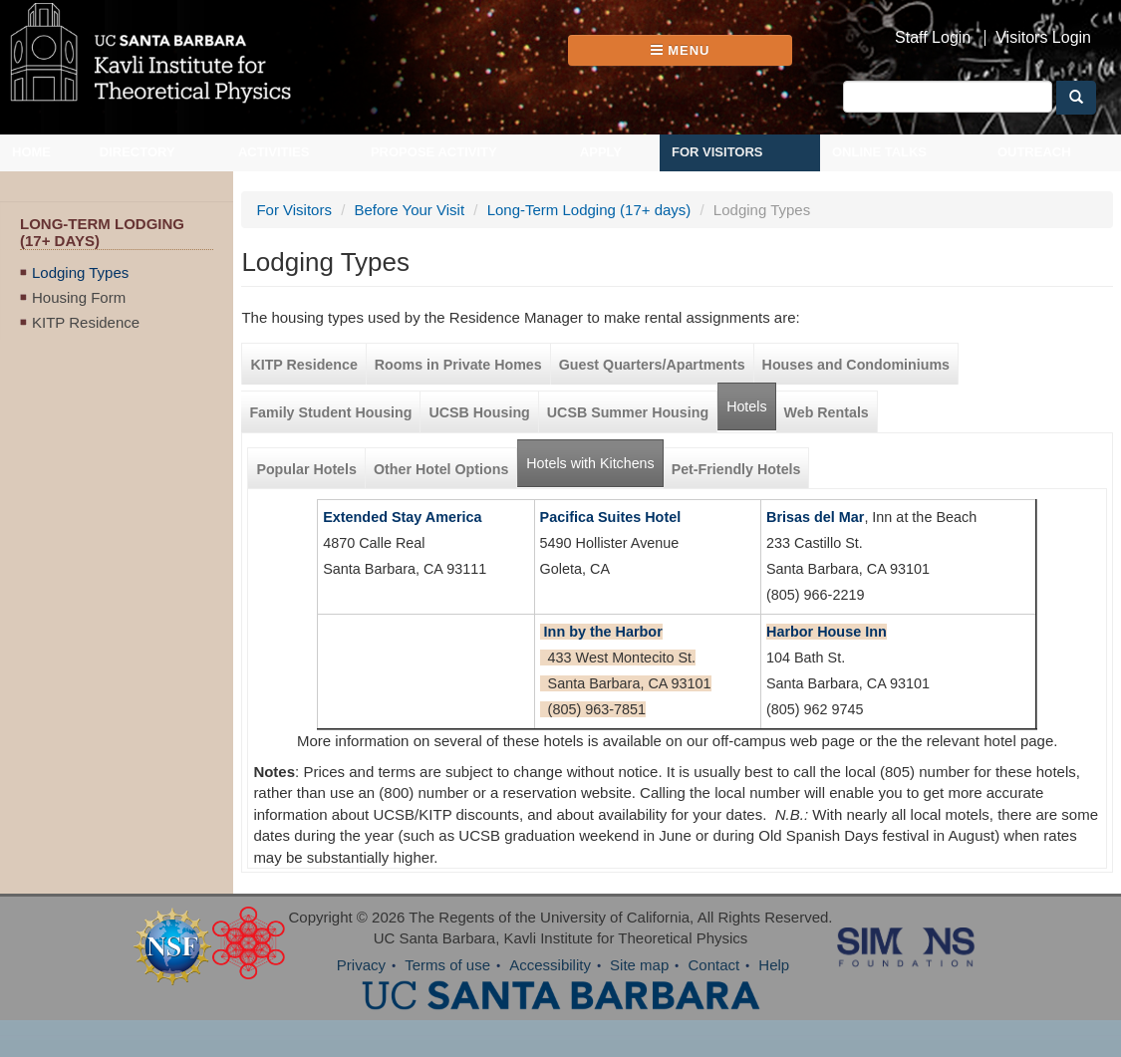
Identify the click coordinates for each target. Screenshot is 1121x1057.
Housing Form (79, 297)
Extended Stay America (402, 517)
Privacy (361, 964)
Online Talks (879, 151)
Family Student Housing (330, 412)
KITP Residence (86, 322)
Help (773, 964)
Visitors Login (1043, 38)
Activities (274, 151)
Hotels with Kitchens (594, 455)
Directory (137, 151)
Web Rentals (826, 412)
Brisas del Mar (815, 517)
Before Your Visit (409, 209)
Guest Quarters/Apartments (652, 365)
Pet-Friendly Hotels (736, 469)
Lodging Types (80, 272)
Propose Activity (434, 151)
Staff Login (933, 38)
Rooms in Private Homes (458, 365)
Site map (639, 964)
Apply (601, 151)
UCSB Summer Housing (627, 412)
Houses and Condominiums (856, 365)
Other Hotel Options (441, 469)
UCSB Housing (478, 412)
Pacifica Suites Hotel (611, 517)
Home (31, 151)
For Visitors (717, 151)
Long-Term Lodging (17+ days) (589, 209)
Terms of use (447, 964)
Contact (713, 964)
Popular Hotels (306, 469)
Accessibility (550, 964)
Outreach (1034, 151)
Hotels (746, 406)
